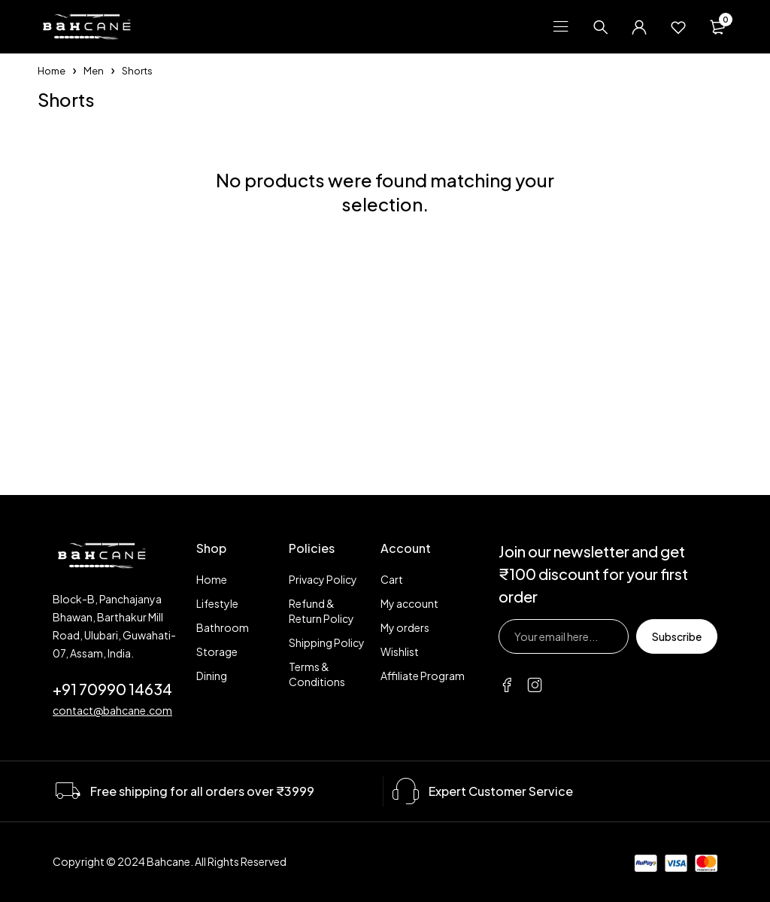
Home (51, 71)
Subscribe (677, 636)
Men (93, 71)
